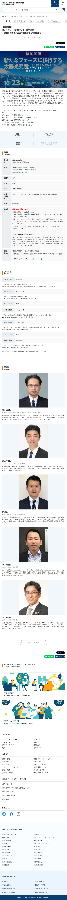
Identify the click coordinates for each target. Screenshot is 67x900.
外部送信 (5, 799)
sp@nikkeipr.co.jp (37, 259)
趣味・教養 (6, 770)
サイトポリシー (8, 792)
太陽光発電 (40, 21)
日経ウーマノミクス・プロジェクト (45, 837)
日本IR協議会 (38, 862)
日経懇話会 (5, 865)
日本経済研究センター (9, 862)
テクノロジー (7, 762)
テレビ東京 (37, 846)
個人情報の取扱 (39, 881)
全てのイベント (39, 748)
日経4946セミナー (39, 834)
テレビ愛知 (37, 849)
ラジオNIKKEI (38, 859)
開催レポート (38, 745)
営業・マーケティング (42, 759)
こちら (25, 115)
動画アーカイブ (8, 745)
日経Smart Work (7, 840)
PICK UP (37, 739)
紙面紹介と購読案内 (8, 892)
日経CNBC (5, 859)
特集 (4, 748)
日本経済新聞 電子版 (40, 892)
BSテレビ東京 (38, 856)
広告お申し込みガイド (41, 888)
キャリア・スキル (40, 764)
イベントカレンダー (9, 739)
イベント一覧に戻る (33, 642)
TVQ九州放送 (38, 852)
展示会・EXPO (39, 770)
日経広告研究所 (38, 865)
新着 (35, 742)
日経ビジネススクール (9, 834)
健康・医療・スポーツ (42, 767)
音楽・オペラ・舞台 (41, 773)
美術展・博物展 (8, 773)
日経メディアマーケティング (42, 843)
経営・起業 (6, 759)
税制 (30, 21)
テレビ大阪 (5, 849)
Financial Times (38, 840)
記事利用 (5, 881)
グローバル (38, 762)
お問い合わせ (7, 784)
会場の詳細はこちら (18, 172)
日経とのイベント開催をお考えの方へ (16, 788)
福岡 (14, 21)
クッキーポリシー (8, 795)
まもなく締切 (7, 742)
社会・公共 (6, 764)
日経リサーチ (6, 846)
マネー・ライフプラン (10, 767)
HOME (4, 17)
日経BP (4, 843)
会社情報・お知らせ (8, 888)
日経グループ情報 (39, 885)
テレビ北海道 (6, 852)
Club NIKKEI (6, 837)
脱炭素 (23, 21)
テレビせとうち (7, 856)
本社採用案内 (6, 885)
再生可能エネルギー (54, 21)
